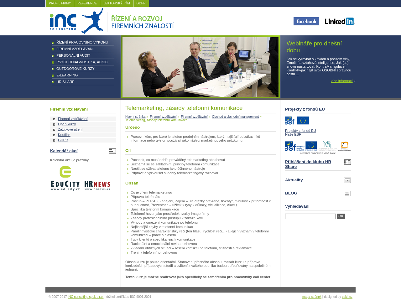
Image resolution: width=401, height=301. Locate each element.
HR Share (65, 82)
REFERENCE (87, 3)
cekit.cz (347, 296)
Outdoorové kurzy (75, 68)
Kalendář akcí (63, 150)
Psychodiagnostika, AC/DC (82, 62)
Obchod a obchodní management (235, 116)
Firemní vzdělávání (75, 49)
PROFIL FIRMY (60, 3)
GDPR (141, 3)
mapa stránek (311, 296)
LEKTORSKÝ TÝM (116, 3)
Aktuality (294, 180)
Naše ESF (293, 134)
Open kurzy (67, 124)
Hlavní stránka (135, 116)
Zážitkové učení (70, 129)
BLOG (291, 193)
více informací (342, 81)
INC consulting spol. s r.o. (85, 296)
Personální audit (73, 55)
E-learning (67, 75)
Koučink (64, 135)
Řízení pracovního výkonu (82, 42)
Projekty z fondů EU (300, 130)
